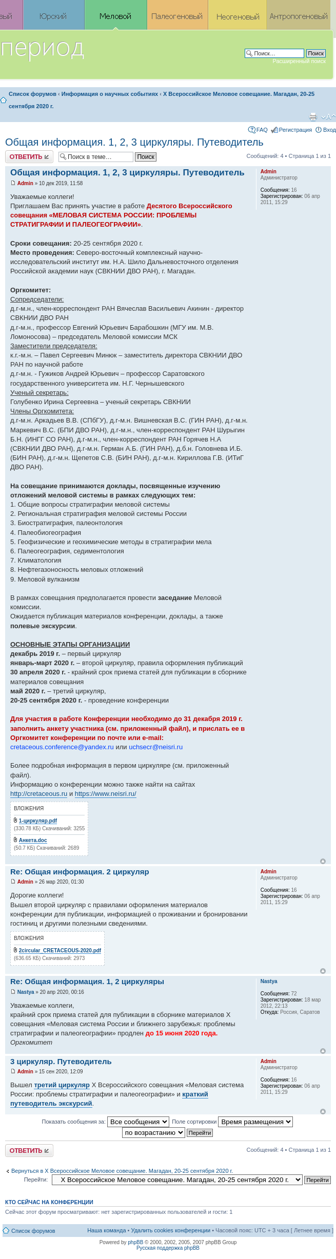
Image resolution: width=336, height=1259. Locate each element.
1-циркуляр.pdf (38, 821)
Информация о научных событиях (110, 94)
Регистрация (295, 130)
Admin (25, 183)
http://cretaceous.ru (38, 793)
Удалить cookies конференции (171, 1230)
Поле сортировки (232, 1121)
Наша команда (106, 1230)
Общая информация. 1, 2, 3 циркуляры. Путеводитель (134, 142)
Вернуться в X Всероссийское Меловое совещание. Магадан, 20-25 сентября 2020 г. (122, 1171)
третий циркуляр (62, 1085)
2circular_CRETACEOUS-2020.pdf (60, 950)
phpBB (135, 1242)
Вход (329, 130)
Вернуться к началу (323, 861)
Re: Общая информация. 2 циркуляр (79, 871)
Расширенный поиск (299, 61)
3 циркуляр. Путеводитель (61, 1061)
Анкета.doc (33, 840)
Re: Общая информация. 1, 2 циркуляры (87, 981)
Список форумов (32, 94)
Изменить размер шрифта (328, 117)
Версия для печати (313, 117)
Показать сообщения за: (106, 1121)
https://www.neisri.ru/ (105, 793)
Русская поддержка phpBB (168, 1248)
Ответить (29, 156)
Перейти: (36, 1179)
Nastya (25, 992)
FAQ (262, 130)
